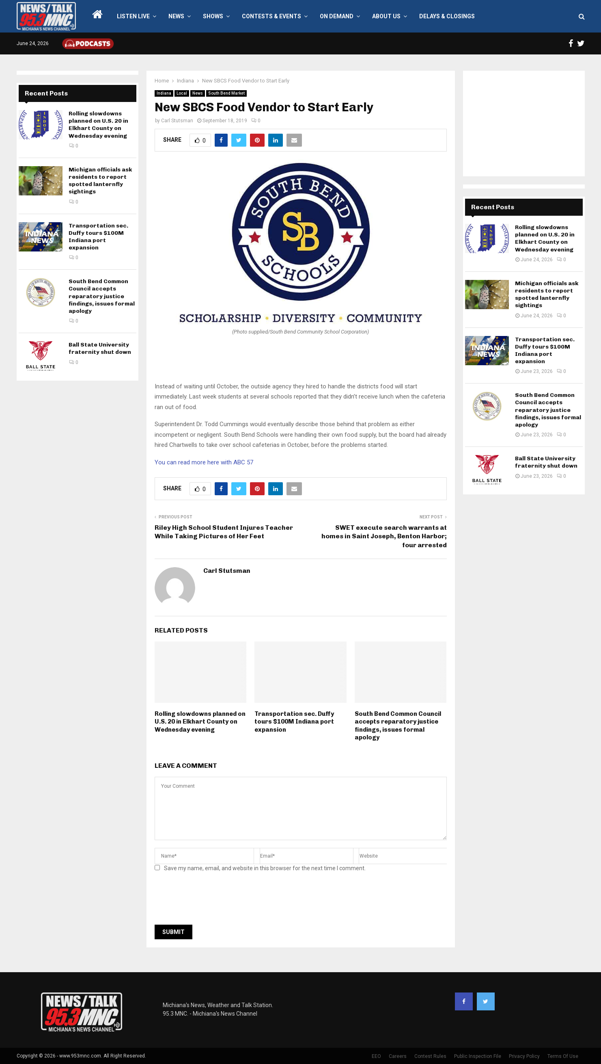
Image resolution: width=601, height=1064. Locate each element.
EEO (376, 1056)
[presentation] (216, 901)
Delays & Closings (447, 16)
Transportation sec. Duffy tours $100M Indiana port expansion (294, 721)
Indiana (164, 93)
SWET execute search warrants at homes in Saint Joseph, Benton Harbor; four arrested (384, 536)
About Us (386, 16)
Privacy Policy (524, 1056)
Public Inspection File (477, 1056)
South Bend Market (226, 93)
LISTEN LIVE (133, 16)
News (176, 16)
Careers (398, 1056)
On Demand (336, 16)
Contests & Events (271, 16)
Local (182, 93)
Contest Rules (430, 1056)
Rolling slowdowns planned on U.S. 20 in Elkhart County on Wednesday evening (200, 721)
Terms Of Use (562, 1056)
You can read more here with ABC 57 (204, 462)
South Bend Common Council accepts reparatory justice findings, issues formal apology (398, 725)
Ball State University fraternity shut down (100, 348)
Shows (213, 16)
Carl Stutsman (177, 121)
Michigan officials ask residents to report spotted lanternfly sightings (100, 180)
